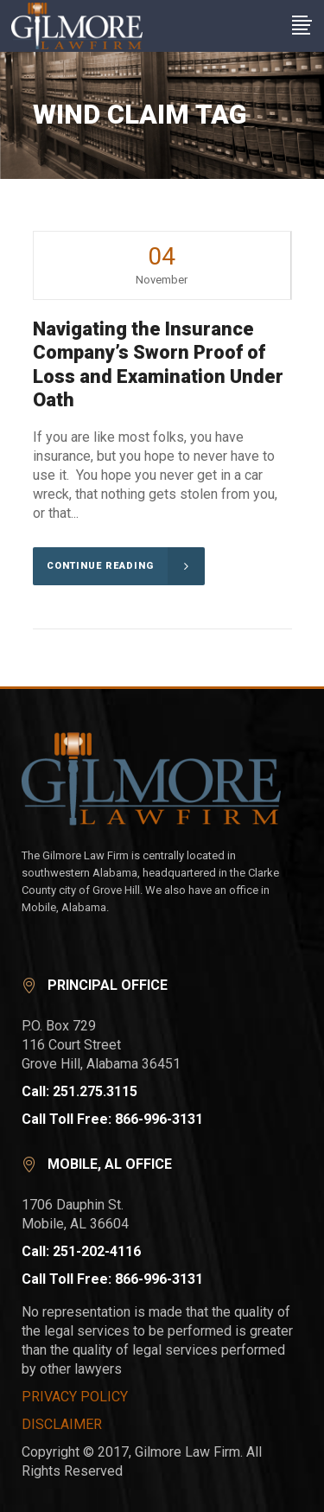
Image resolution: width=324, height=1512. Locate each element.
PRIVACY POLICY (75, 1396)
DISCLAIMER (62, 1424)
